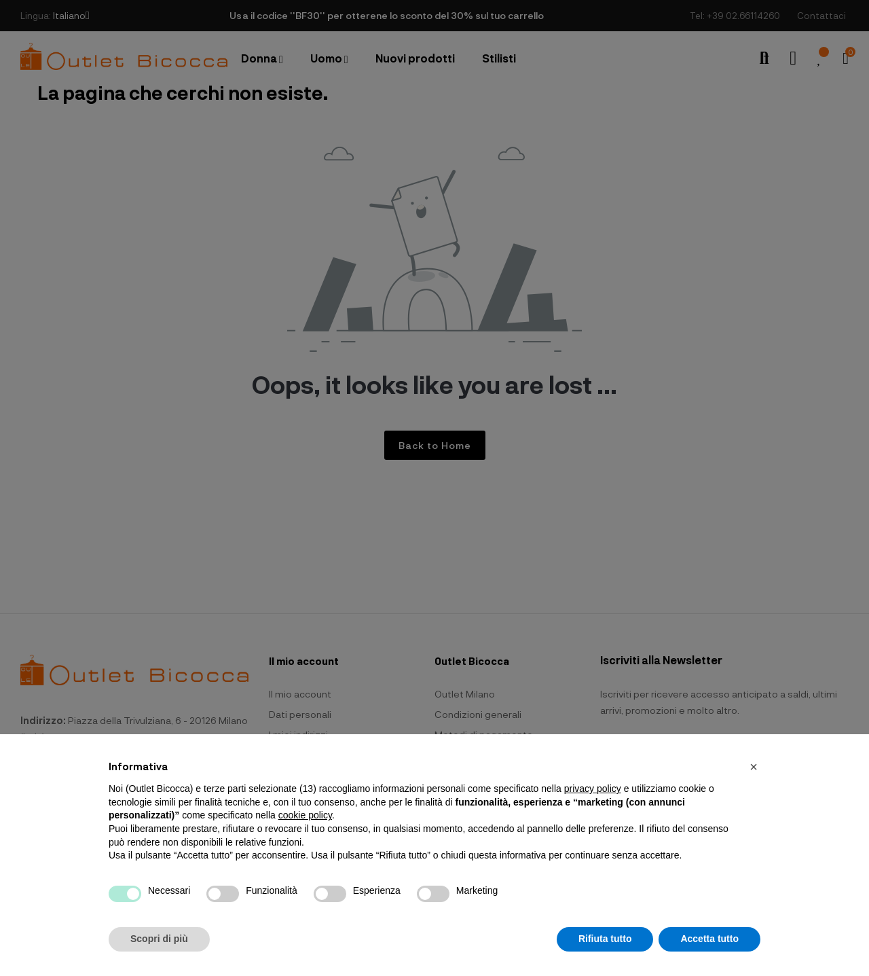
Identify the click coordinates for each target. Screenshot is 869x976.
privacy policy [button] (592, 788)
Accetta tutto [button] (709, 938)
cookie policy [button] (305, 815)
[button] (753, 767)
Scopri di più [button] (159, 938)
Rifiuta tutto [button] (605, 938)
